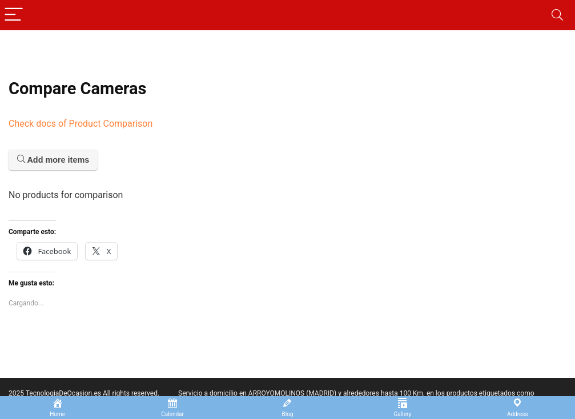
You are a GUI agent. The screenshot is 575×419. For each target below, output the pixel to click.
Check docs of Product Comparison (80, 123)
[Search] (557, 15)
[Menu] (13, 15)
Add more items (53, 159)
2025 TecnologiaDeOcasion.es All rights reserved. (84, 393)
